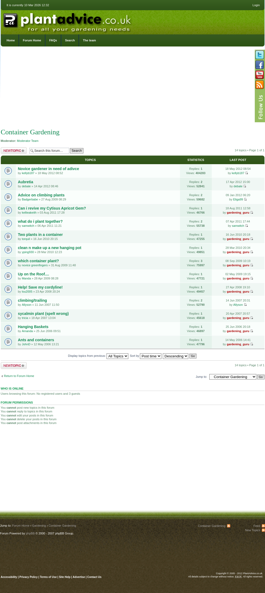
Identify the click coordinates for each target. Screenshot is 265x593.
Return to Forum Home (19, 376)
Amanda (27, 331)
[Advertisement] (133, 88)
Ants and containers (36, 340)
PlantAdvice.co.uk (67, 21)
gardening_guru (238, 212)
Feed (256, 525)
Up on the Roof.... (33, 274)
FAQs (53, 40)
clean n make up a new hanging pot (50, 248)
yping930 (28, 252)
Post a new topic (14, 150)
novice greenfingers (35, 265)
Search (70, 40)
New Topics (252, 530)
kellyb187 (28, 173)
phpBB (30, 533)
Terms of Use (48, 577)
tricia (25, 317)
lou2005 (27, 291)
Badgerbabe (30, 199)
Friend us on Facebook (259, 64)
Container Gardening (30, 132)
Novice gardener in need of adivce (48, 169)
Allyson (26, 304)
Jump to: (201, 376)
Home (11, 40)
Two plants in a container (40, 234)
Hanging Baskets (33, 327)
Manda (26, 278)
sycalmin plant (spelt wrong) (43, 313)
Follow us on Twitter (259, 55)
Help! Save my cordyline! (40, 287)
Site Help (64, 577)
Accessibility (9, 577)
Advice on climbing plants (41, 195)
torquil (26, 238)
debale (26, 186)
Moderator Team (27, 140)
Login (256, 5)
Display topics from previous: (98, 355)
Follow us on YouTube (259, 74)
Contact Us (94, 577)
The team (89, 40)
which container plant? (38, 261)
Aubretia (25, 182)
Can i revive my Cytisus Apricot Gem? (52, 208)
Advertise (79, 577)
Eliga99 (238, 199)
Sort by (146, 355)
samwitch (28, 225)
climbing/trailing (32, 300)
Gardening (39, 525)
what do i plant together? (40, 221)
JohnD (26, 344)
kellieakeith (29, 212)
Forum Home (32, 40)
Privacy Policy (28, 577)
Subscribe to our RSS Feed (259, 84)
